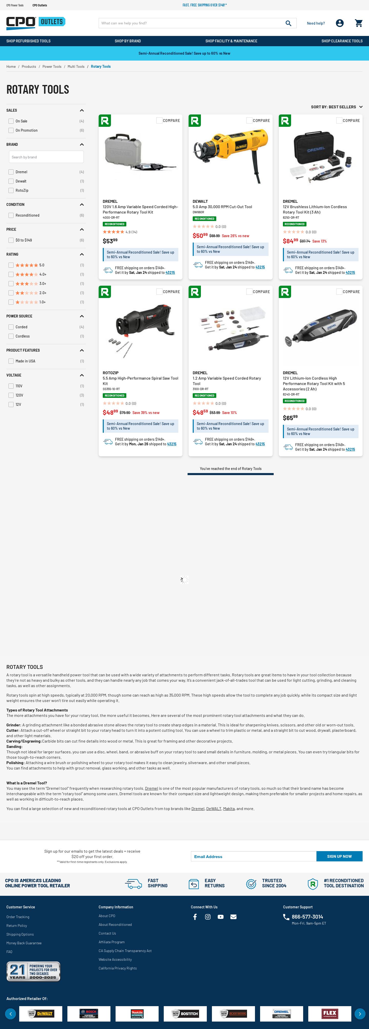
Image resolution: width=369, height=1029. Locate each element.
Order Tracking (17, 917)
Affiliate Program (112, 942)
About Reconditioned (115, 924)
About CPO (107, 915)
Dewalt (200, 201)
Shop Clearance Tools (342, 41)
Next (360, 1013)
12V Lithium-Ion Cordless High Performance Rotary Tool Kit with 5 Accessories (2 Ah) (314, 383)
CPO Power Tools (15, 5)
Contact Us (107, 933)
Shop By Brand (128, 41)
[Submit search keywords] (288, 23)
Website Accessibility (115, 959)
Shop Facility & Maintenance (231, 41)
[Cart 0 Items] (359, 22)
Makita (229, 808)
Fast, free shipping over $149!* (205, 5)
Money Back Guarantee (24, 943)
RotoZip (111, 372)
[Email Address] (254, 856)
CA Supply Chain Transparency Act (125, 950)
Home (11, 66)
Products (29, 66)
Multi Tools (76, 66)
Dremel (110, 201)
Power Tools (52, 66)
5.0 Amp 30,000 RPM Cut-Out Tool (222, 206)
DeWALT (213, 808)
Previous (10, 1013)
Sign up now (339, 856)
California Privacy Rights (118, 968)
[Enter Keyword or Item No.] (198, 23)
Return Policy (16, 925)
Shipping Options (20, 934)
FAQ (9, 951)
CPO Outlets (40, 5)
